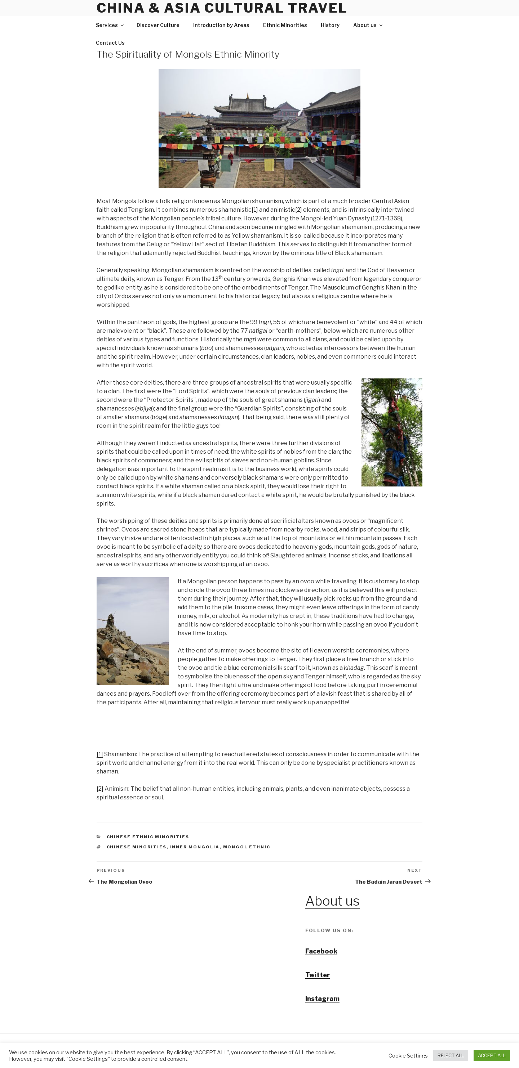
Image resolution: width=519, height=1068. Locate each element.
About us (368, 25)
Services (110, 25)
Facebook (321, 951)
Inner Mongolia (195, 846)
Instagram (322, 998)
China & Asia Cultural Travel (222, 8)
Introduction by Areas (221, 25)
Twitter (317, 975)
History (330, 25)
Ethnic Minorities (285, 25)
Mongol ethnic (247, 846)
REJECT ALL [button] (451, 1055)
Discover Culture (158, 25)
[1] (255, 209)
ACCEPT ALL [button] (492, 1055)
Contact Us (110, 43)
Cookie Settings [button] (408, 1056)
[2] (298, 209)
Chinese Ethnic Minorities (148, 836)
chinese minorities (137, 846)
